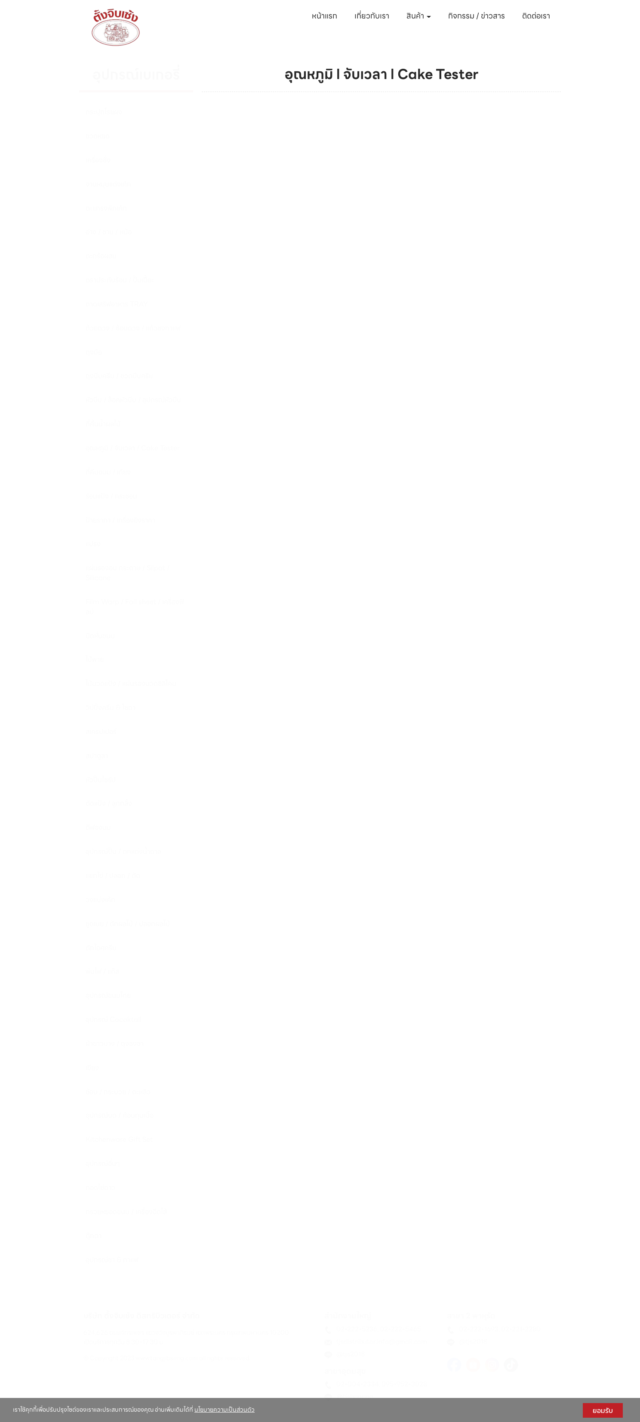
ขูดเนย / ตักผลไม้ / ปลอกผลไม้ (128, 923)
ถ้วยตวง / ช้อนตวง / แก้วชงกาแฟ (133, 328)
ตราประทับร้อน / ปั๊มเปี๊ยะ (120, 280)
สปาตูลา (97, 755)
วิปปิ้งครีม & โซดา (110, 707)
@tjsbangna (354, 1396)
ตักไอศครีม (101, 947)
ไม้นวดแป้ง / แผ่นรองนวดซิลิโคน (131, 683)
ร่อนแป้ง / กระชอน (111, 496)
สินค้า (418, 15)
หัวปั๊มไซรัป (101, 779)
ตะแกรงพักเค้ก (106, 208)
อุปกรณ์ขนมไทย (108, 995)
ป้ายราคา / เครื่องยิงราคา (120, 520)
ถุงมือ (94, 352)
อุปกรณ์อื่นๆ (103, 1163)
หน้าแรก (324, 15)
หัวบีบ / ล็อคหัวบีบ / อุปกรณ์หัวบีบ (133, 399)
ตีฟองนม (98, 827)
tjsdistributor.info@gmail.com (381, 1341)
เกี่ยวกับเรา (371, 15)
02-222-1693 (478, 1329)
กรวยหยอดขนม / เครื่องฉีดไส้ (126, 1211)
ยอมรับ (603, 1410)
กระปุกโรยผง (104, 112)
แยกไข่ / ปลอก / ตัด (113, 875)
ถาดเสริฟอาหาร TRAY (117, 304)
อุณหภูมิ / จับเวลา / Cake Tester (133, 448)
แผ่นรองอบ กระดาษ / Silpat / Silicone (127, 573)
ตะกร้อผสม (101, 256)
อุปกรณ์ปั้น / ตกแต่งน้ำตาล (123, 851)
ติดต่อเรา (536, 15)
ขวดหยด (98, 136)
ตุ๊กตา (94, 1235)
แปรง (93, 543)
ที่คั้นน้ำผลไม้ (103, 424)
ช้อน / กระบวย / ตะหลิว (118, 1091)
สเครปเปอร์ (101, 731)
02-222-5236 (356, 1329)
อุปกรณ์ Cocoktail (114, 1019)
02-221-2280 (521, 1329)
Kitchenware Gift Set (119, 1139)
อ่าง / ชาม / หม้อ (109, 231)
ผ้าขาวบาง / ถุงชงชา (115, 1043)
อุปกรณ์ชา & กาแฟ (112, 1259)
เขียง (92, 1067)
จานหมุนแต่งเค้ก (108, 184)
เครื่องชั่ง (98, 160)
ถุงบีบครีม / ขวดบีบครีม (119, 375)
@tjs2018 (350, 1354)
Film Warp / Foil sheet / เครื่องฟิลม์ (135, 606)
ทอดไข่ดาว (100, 1187)
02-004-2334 (357, 1384)
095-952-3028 (404, 1384)
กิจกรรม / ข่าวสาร (476, 15)
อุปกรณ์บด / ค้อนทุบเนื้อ (120, 1115)
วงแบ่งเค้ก (100, 899)
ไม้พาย (95, 659)
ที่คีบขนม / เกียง (108, 472)
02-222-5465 (400, 1329)
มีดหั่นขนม (100, 635)
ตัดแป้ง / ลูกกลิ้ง (109, 803)
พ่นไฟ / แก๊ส (102, 971)
